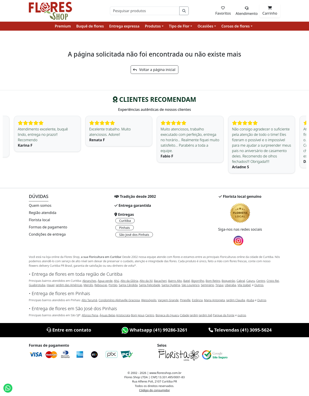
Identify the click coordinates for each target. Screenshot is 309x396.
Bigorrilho (197, 281)
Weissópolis (149, 300)
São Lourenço (191, 285)
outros (242, 315)
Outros (258, 285)
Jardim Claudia (235, 300)
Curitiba (125, 220)
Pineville (185, 300)
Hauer (50, 285)
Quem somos (40, 205)
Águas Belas (107, 315)
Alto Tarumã (89, 300)
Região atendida (42, 212)
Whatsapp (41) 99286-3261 (154, 330)
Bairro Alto (175, 281)
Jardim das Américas (69, 285)
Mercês (88, 285)
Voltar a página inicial (154, 69)
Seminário (207, 285)
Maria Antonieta (214, 300)
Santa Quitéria (170, 285)
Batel (186, 281)
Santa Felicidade (149, 285)
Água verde (105, 281)
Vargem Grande (168, 300)
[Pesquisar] (144, 11)
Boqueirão (228, 281)
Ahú (116, 281)
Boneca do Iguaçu (167, 315)
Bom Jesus (138, 315)
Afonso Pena (90, 315)
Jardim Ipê (205, 315)
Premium (63, 26)
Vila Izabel (244, 285)
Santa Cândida (128, 285)
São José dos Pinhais (134, 234)
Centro (260, 281)
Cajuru (250, 281)
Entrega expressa (124, 26)
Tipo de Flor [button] (179, 26)
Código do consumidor (154, 390)
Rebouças (100, 285)
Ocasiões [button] (205, 26)
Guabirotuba (37, 285)
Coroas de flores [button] (235, 26)
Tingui (219, 285)
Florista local (39, 219)
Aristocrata (123, 315)
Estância (197, 300)
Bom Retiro (213, 281)
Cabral (240, 281)
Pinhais (124, 227)
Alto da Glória (129, 281)
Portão (113, 285)
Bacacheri (160, 281)
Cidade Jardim (189, 315)
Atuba (250, 300)
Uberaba (230, 285)
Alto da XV (146, 281)
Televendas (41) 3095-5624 (240, 330)
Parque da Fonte (223, 315)
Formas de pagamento (48, 227)
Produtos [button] (153, 26)
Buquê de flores (90, 26)
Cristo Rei (273, 281)
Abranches (89, 281)
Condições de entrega (47, 234)
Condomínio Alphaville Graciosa (119, 300)
